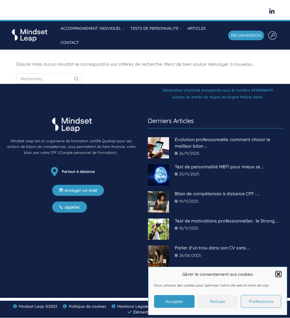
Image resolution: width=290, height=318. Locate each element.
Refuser (218, 301)
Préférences (261, 301)
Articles (196, 28)
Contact (70, 42)
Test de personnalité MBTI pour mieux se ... (219, 166)
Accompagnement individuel (93, 28)
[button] (278, 274)
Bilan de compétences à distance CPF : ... (217, 193)
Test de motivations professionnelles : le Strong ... (226, 221)
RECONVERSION (246, 35)
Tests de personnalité (156, 28)
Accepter (174, 301)
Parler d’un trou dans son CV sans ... (212, 248)
